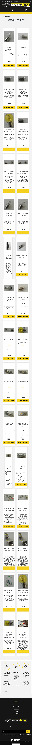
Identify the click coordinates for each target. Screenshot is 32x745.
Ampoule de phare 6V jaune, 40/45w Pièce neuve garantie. (9, 138)
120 (23, 523)
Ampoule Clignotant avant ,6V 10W (9, 89)
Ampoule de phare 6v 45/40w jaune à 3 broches (23, 341)
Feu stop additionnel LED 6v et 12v (8, 257)
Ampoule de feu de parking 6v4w (21, 256)
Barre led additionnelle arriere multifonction (23, 635)
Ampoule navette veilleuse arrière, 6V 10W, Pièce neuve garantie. (9, 181)
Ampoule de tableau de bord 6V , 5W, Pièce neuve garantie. (22, 138)
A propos (4, 1)
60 (23, 648)
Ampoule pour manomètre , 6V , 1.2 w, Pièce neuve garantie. (23, 54)
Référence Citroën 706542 (9, 177)
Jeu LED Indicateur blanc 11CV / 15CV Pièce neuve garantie (9, 599)
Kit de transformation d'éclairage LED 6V (9, 508)
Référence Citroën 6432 (23, 134)
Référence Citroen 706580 (9, 51)
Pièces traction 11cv (16, 703)
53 (9, 607)
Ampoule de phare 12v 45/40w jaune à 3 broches (9, 634)
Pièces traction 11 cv (16, 704)
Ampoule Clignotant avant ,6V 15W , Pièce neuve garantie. (23, 96)
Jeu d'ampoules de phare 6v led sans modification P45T (9, 550)
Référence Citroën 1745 (9, 134)
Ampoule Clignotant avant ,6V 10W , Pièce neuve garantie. (9, 96)
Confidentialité (16, 715)
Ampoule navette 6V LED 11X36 (9, 424)
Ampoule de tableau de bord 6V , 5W (22, 131)
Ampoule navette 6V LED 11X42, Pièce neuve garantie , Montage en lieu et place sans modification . (9, 391)
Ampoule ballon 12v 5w (23, 298)
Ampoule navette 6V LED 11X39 (23, 382)
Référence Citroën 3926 (23, 344)
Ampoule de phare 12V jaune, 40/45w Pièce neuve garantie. (23, 599)
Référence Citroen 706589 (23, 302)
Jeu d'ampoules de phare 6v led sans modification (23, 508)
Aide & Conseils (16, 713)
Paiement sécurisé (16, 709)
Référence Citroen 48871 (9, 302)
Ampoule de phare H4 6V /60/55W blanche (9, 299)
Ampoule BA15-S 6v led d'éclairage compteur (8, 468)
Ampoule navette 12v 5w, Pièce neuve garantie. (9, 348)
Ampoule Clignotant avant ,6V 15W (23, 89)
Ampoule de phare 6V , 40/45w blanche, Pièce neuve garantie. (9, 222)
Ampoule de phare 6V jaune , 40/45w (9, 130)
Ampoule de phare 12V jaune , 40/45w (23, 591)
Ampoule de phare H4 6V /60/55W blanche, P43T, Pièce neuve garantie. (9, 307)
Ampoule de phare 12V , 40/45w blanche (23, 215)
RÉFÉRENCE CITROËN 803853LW (9, 596)
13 (21, 481)
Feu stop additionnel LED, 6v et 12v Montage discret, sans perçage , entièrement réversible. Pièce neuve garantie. (8, 268)
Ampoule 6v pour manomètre (23, 46)
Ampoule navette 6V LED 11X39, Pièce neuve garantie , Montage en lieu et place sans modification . (23, 391)
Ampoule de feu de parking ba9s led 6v (23, 425)
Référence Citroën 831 (21, 260)
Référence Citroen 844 (9, 344)
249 (9, 523)
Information (16, 706)
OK (16, 744)
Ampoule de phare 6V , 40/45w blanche (9, 215)
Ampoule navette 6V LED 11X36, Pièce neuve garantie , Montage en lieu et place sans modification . (9, 432)
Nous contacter (9, 1)
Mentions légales (9, 726)
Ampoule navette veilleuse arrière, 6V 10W (9, 173)
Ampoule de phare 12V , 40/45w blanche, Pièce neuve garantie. (22, 222)
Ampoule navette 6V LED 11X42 (9, 382)
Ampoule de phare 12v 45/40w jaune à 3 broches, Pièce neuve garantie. (9, 642)
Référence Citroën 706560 (9, 93)
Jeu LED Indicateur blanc (9, 591)
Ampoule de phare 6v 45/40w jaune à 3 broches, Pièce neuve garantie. (23, 348)
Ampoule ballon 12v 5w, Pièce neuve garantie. (22, 306)
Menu (16, 700)
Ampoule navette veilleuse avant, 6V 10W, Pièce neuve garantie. (22, 180)
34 (8, 271)
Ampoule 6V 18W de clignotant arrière (9, 47)
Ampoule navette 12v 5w (9, 340)
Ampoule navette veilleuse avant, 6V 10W (22, 173)
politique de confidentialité (25, 734)
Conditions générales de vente (20, 726)
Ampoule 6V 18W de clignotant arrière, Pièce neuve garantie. (9, 54)
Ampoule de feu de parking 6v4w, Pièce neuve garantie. (21, 264)
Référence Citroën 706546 (23, 177)
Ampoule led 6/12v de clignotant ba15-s (21, 466)
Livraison (16, 672)
